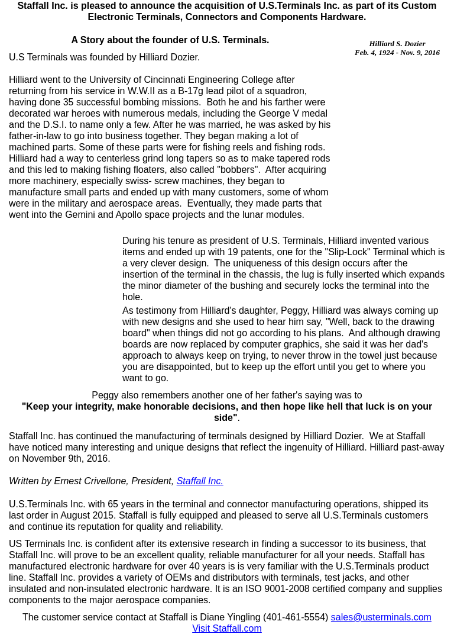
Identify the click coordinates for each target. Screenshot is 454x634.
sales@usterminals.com (381, 617)
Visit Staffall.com (227, 628)
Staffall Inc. (200, 481)
